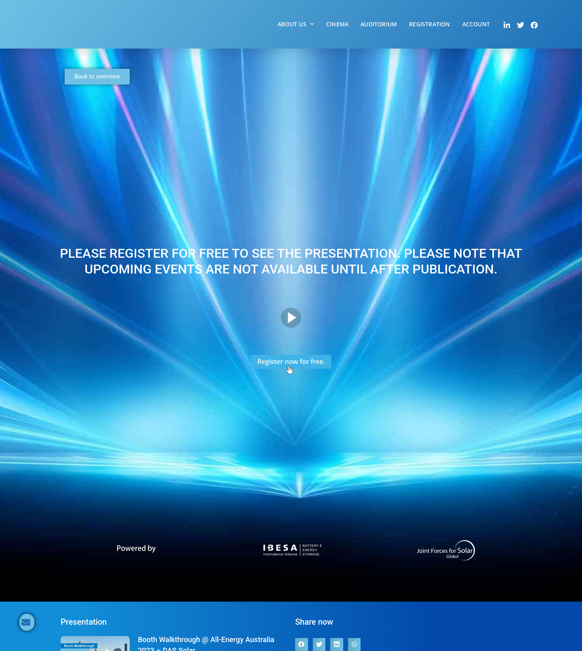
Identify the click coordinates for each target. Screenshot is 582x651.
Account (476, 24)
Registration (429, 24)
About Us (296, 24)
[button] (301, 644)
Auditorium (379, 24)
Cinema (337, 24)
